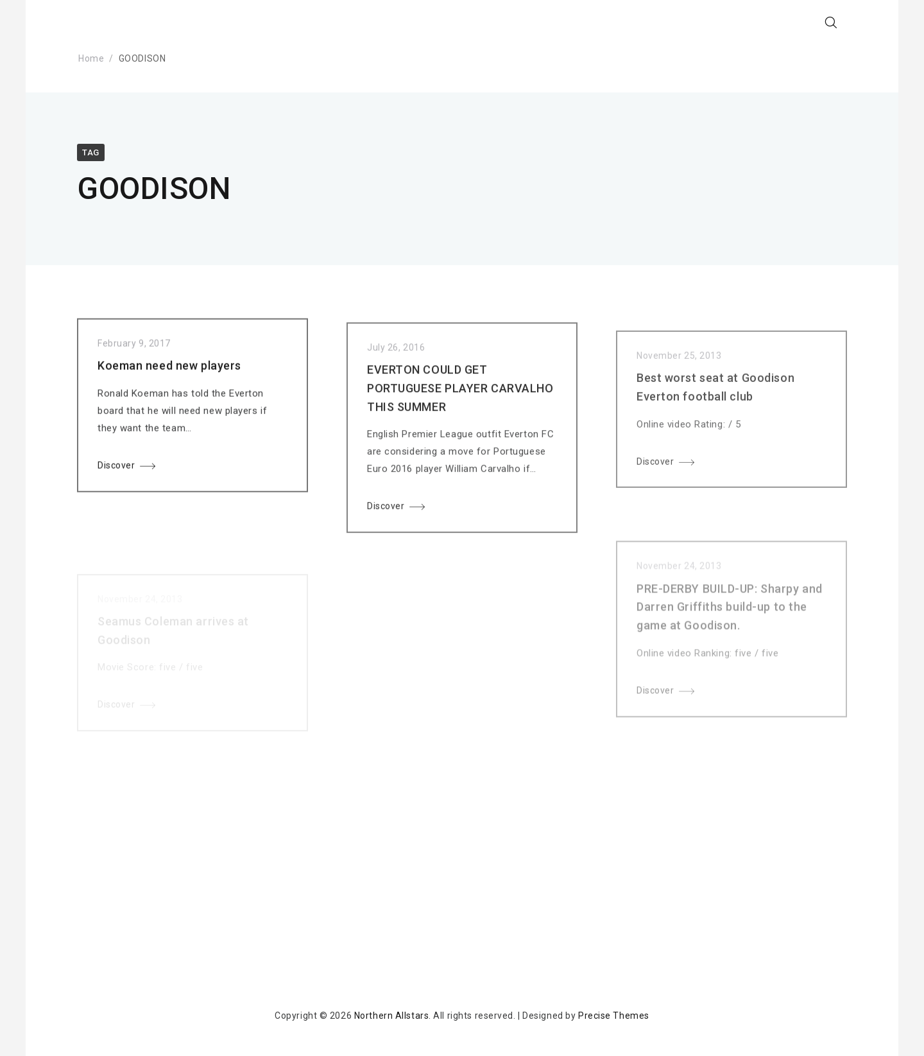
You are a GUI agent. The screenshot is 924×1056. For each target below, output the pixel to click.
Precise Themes (613, 1015)
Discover (116, 467)
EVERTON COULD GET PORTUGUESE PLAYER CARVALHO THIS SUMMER (460, 393)
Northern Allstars (391, 1015)
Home (91, 58)
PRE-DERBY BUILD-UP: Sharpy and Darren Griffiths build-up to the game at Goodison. (730, 620)
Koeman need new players (169, 368)
